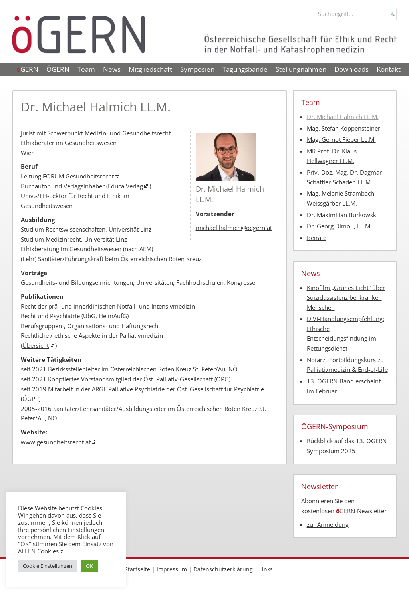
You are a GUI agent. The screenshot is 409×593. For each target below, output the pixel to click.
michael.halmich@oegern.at (234, 228)
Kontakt (389, 69)
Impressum (172, 569)
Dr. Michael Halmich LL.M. (343, 117)
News (112, 69)
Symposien (197, 69)
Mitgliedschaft (150, 69)
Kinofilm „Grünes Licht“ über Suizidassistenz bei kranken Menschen (346, 297)
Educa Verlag (125, 186)
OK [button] (89, 565)
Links (266, 569)
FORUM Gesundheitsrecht (78, 176)
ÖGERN (57, 69)
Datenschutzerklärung (223, 569)
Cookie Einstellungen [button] (47, 565)
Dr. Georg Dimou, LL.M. (339, 226)
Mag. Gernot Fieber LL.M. (341, 139)
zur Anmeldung (328, 524)
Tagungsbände (245, 69)
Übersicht (35, 345)
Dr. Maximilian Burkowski (342, 215)
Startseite (137, 569)
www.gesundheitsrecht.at (56, 442)
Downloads (351, 69)
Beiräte (316, 238)
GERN (27, 69)
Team (86, 69)
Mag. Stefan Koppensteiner (343, 128)
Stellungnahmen (301, 69)
